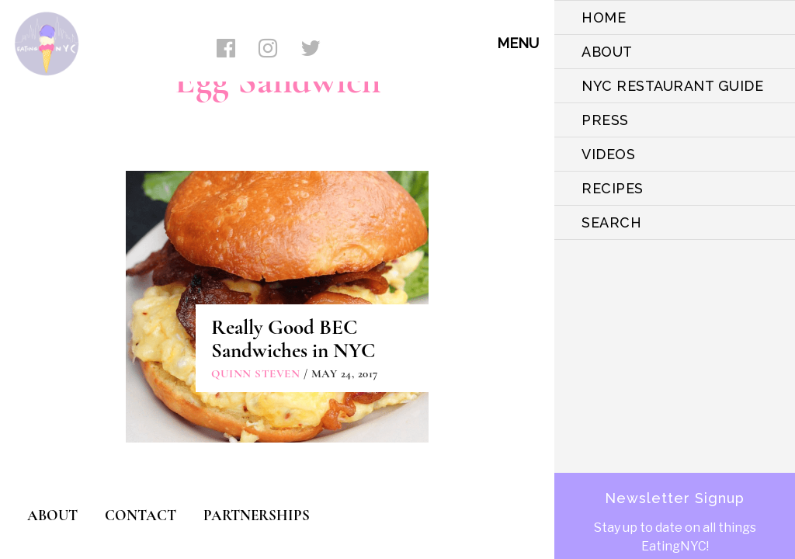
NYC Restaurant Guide (672, 86)
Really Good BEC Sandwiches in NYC (293, 338)
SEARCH (611, 222)
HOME (603, 17)
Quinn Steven (255, 373)
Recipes (612, 188)
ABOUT (607, 51)
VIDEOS (608, 154)
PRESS (605, 120)
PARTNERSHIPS (256, 515)
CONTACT (140, 515)
